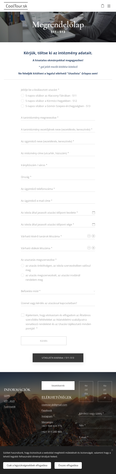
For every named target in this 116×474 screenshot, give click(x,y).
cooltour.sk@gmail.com (54, 404)
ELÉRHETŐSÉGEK (57, 397)
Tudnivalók (9, 406)
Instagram (47, 416)
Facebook (47, 410)
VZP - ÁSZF (9, 401)
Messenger (47, 422)
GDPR (7, 395)
